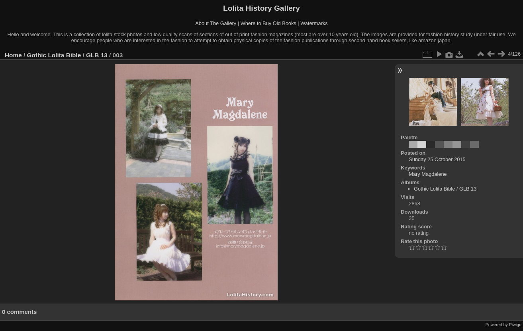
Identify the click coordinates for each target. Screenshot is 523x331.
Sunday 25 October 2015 (437, 159)
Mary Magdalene (428, 174)
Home (13, 55)
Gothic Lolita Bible (54, 55)
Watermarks (314, 23)
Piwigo (515, 324)
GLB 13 (97, 55)
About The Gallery (215, 23)
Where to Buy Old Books (268, 23)
